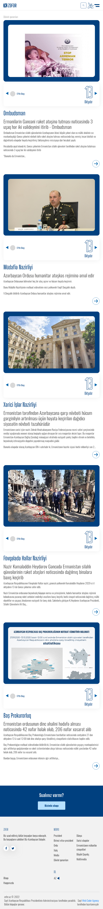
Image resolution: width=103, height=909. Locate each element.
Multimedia (82, 859)
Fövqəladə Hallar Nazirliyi (25, 558)
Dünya (79, 835)
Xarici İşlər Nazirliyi (19, 404)
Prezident (58, 835)
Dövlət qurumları (61, 860)
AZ (56, 878)
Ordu (56, 845)
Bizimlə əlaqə (52, 805)
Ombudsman (14, 113)
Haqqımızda (8, 883)
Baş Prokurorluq (17, 715)
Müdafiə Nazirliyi (18, 267)
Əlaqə (5, 878)
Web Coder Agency (90, 900)
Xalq (55, 850)
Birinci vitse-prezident (63, 840)
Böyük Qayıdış (83, 854)
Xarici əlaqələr (83, 840)
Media (56, 855)
